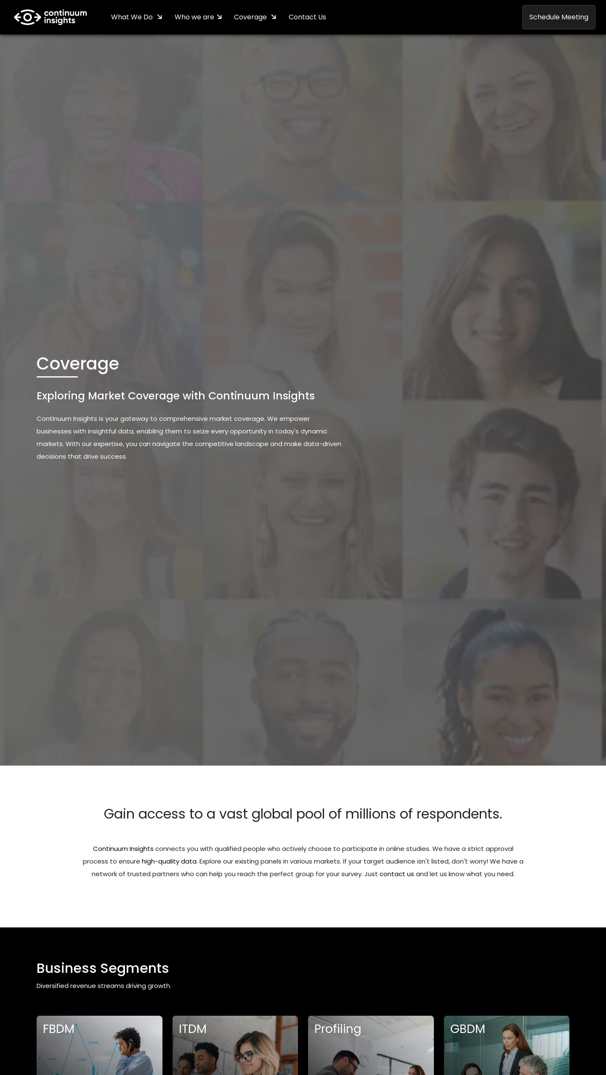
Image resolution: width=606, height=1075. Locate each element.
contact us (397, 874)
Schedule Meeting (558, 17)
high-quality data (169, 861)
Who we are (195, 17)
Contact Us (309, 17)
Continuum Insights (123, 849)
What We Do (133, 17)
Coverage (253, 17)
